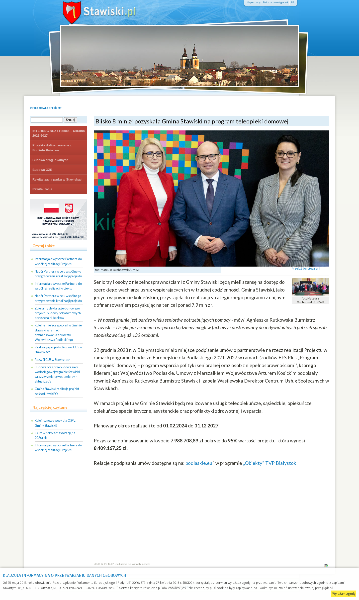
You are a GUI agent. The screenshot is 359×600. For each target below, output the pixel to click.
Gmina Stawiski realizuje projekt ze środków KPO (57, 391)
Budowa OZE (42, 170)
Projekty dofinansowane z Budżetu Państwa (52, 147)
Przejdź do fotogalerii (306, 268)
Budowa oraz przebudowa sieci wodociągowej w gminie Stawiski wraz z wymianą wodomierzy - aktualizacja (57, 374)
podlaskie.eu (198, 463)
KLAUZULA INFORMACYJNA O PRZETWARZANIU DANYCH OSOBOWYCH (64, 575)
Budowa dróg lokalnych (50, 160)
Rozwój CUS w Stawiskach (53, 360)
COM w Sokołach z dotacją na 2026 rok (55, 435)
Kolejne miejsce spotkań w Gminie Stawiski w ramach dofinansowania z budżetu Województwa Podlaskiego (58, 332)
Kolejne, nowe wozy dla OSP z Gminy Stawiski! (55, 422)
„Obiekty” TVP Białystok (269, 463)
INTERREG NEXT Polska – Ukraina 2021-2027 (58, 133)
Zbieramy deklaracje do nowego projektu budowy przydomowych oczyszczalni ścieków (58, 313)
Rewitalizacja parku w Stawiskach (58, 179)
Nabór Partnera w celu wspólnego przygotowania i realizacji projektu (58, 273)
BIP (292, 2)
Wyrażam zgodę (344, 594)
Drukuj (326, 565)
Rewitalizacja (42, 189)
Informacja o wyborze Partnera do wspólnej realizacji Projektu (58, 261)
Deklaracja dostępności (275, 2)
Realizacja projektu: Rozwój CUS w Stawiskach (58, 349)
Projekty (56, 107)
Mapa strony (254, 2)
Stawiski (92, 11)
